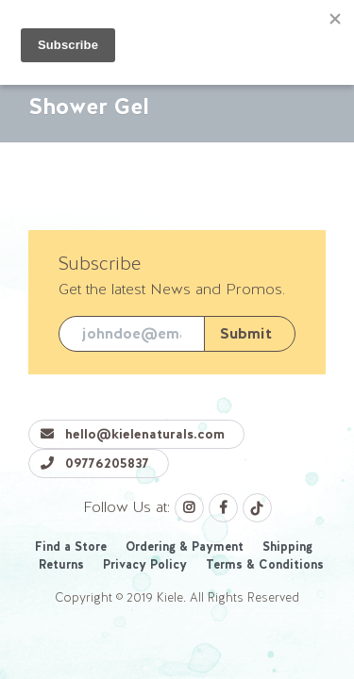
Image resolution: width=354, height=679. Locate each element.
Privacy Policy (145, 564)
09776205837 (95, 463)
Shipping (287, 546)
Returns (61, 564)
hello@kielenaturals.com (133, 433)
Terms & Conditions (265, 564)
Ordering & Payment (185, 546)
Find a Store (71, 546)
